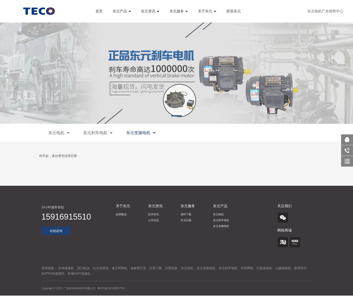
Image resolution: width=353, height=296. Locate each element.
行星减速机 (264, 268)
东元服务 (178, 11)
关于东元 (206, 11)
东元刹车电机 (98, 133)
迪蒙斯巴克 (138, 268)
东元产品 (121, 11)
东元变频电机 (141, 133)
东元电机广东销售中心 (325, 11)
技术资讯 (153, 214)
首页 (98, 11)
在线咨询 (56, 231)
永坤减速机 (66, 268)
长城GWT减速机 (79, 273)
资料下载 (186, 214)
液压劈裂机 (119, 268)
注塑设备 (171, 268)
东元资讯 (149, 11)
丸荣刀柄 (155, 268)
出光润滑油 (101, 268)
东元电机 (59, 133)
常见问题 (186, 220)
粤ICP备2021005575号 (111, 288)
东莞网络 (247, 268)
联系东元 (233, 11)
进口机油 (83, 268)
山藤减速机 (283, 268)
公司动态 (153, 220)
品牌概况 (121, 214)
